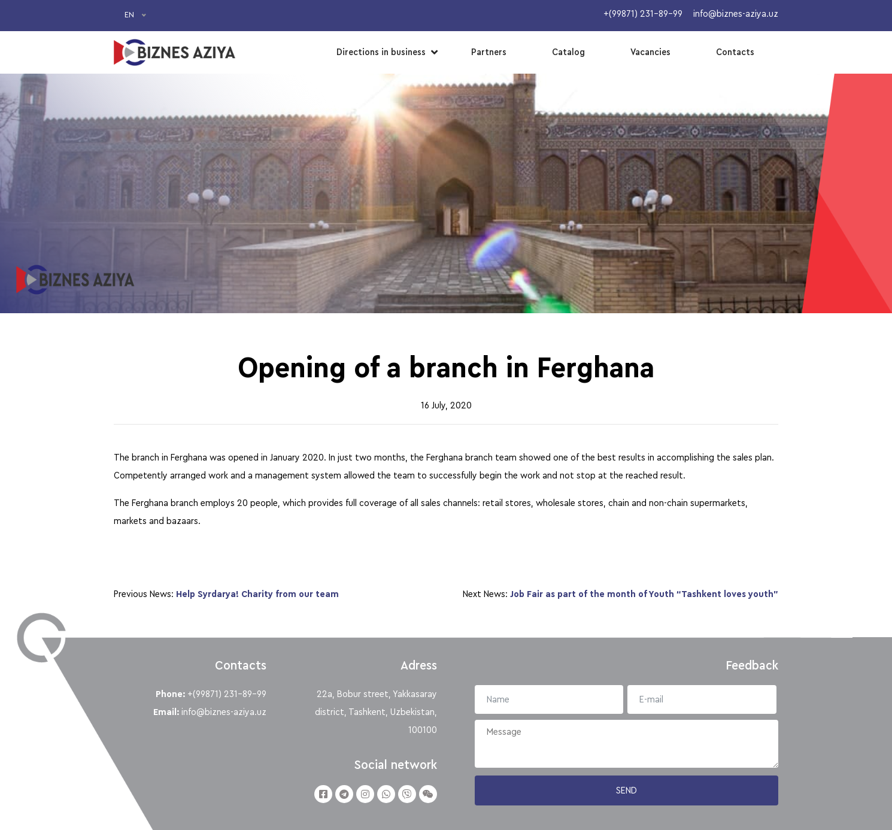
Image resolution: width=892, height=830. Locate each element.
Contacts (735, 52)
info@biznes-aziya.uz (223, 712)
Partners (488, 52)
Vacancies (650, 52)
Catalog (568, 52)
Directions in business (381, 52)
